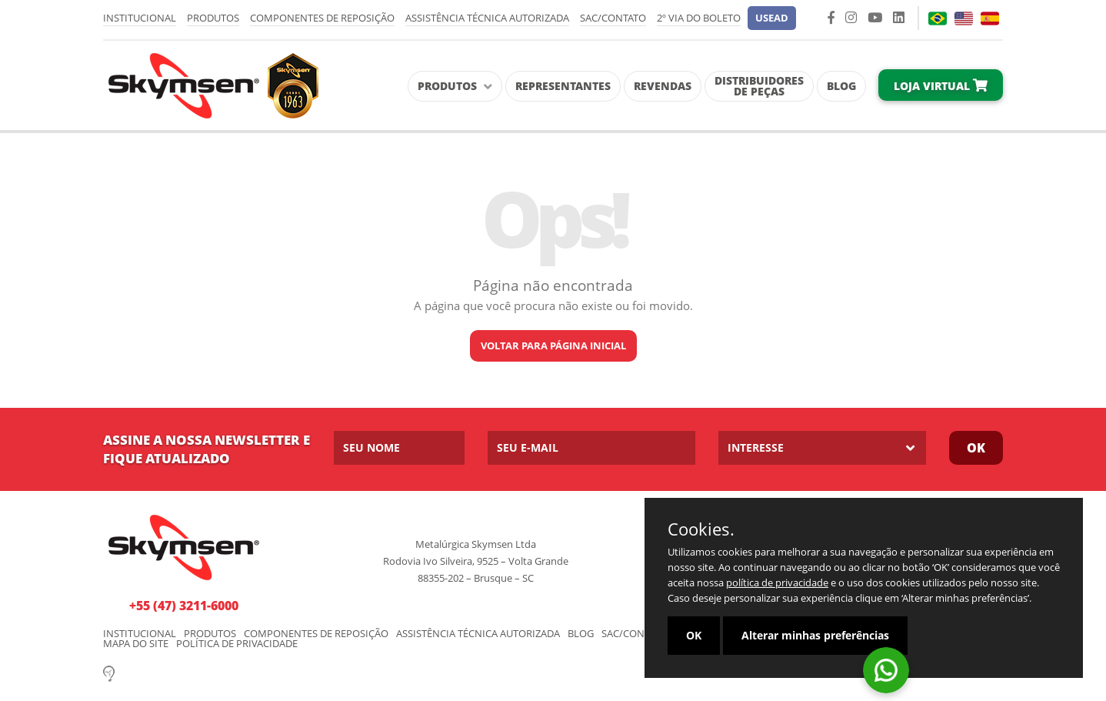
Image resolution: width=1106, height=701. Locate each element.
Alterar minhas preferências (815, 635)
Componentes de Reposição (322, 18)
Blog (841, 85)
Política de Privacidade (237, 644)
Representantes (563, 85)
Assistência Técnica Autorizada (487, 18)
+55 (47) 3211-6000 (183, 605)
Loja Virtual (941, 85)
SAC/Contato (613, 18)
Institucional (139, 18)
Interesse (756, 447)
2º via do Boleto (699, 18)
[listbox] (822, 448)
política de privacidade (777, 582)
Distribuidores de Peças (759, 85)
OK (693, 635)
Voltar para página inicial (553, 345)
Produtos (213, 18)
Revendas (662, 85)
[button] (771, 18)
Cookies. (701, 528)
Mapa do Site (135, 644)
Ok (976, 447)
